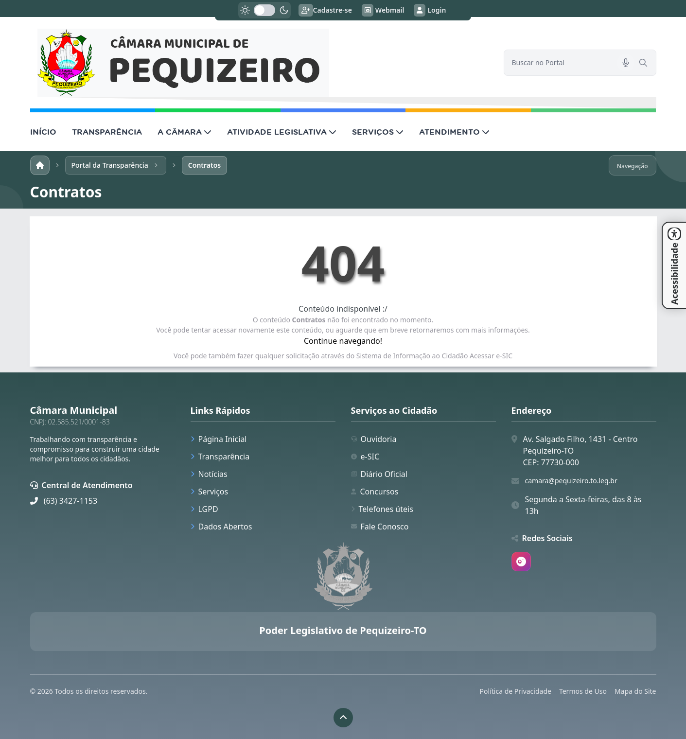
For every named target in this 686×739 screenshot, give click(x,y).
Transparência (220, 456)
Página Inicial (219, 439)
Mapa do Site (635, 691)
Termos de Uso (583, 691)
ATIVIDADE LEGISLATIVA (281, 131)
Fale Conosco (380, 526)
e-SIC (365, 456)
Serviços (210, 491)
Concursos (375, 491)
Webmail (383, 10)
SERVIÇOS (378, 131)
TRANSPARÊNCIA (107, 131)
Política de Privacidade (515, 691)
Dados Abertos (221, 526)
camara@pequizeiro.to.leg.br (571, 480)
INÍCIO (43, 131)
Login (430, 10)
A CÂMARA (184, 131)
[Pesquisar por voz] (625, 62)
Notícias (209, 474)
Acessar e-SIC (491, 355)
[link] (261, 63)
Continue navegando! (343, 340)
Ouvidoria (374, 439)
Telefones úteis (382, 509)
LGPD (204, 509)
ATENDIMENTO (454, 131)
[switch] (264, 10)
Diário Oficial (379, 474)
